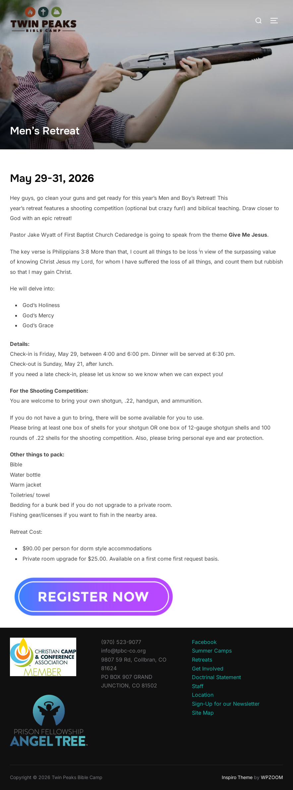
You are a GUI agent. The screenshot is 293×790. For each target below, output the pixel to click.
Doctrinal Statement (216, 677)
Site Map (203, 712)
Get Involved (207, 668)
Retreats (202, 659)
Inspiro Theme (237, 777)
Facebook (204, 642)
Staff (198, 686)
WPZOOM (272, 777)
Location (202, 694)
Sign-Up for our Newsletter (226, 703)
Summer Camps (212, 650)
